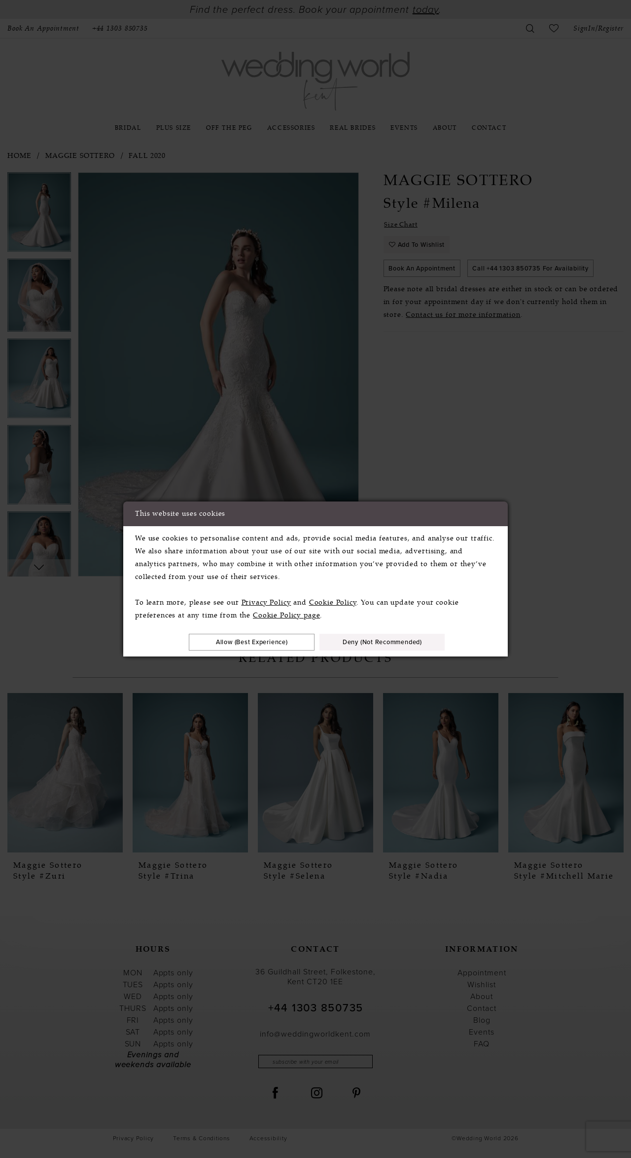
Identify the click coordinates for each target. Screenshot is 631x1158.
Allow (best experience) (245, 642)
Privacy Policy (266, 601)
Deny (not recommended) (389, 642)
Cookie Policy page (286, 614)
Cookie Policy (332, 601)
